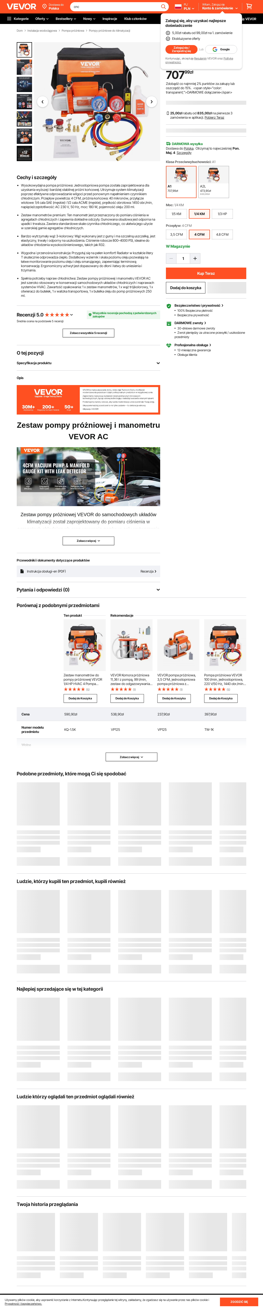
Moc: (170, 205)
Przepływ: (173, 225)
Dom (20, 30)
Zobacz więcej (131, 757)
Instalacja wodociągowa (42, 30)
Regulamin (200, 58)
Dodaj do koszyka (185, 287)
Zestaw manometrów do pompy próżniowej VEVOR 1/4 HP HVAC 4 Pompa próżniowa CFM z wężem (83, 679)
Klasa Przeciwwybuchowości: (188, 162)
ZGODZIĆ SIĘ (239, 1302)
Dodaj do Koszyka (80, 698)
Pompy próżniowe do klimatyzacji (109, 30)
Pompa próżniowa (73, 30)
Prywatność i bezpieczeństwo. (23, 1303)
